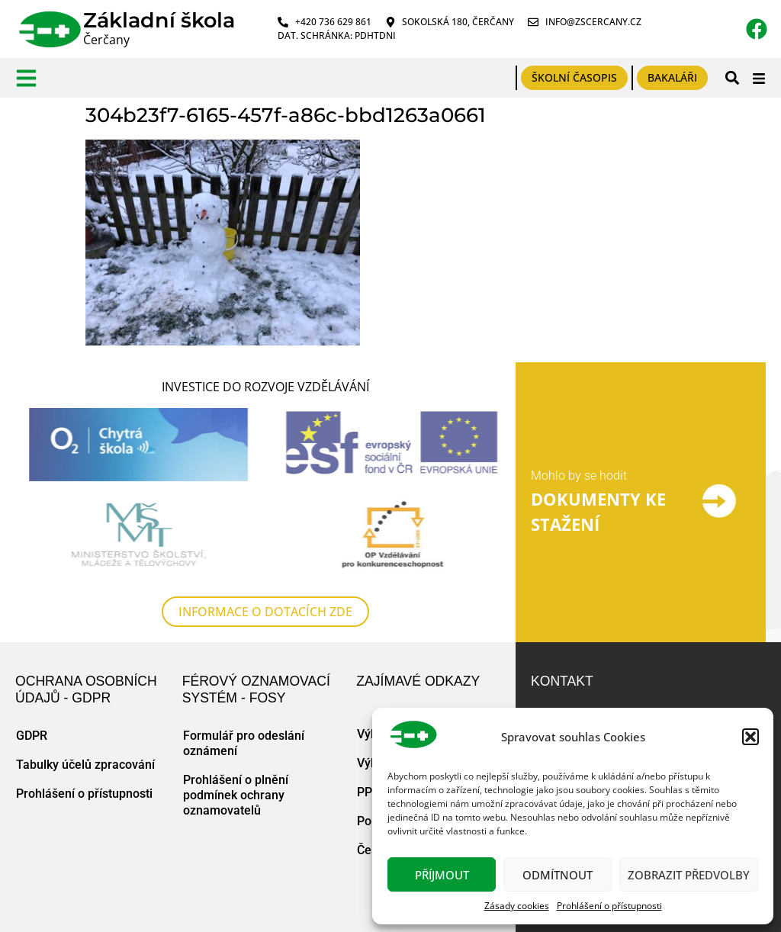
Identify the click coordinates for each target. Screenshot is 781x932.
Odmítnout (557, 874)
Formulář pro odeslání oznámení (243, 743)
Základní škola (159, 20)
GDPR (31, 735)
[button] (750, 736)
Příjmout (442, 874)
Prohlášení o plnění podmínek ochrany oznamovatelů (235, 795)
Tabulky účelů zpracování (85, 764)
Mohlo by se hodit (579, 475)
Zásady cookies (516, 905)
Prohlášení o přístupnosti (609, 905)
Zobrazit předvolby (689, 874)
